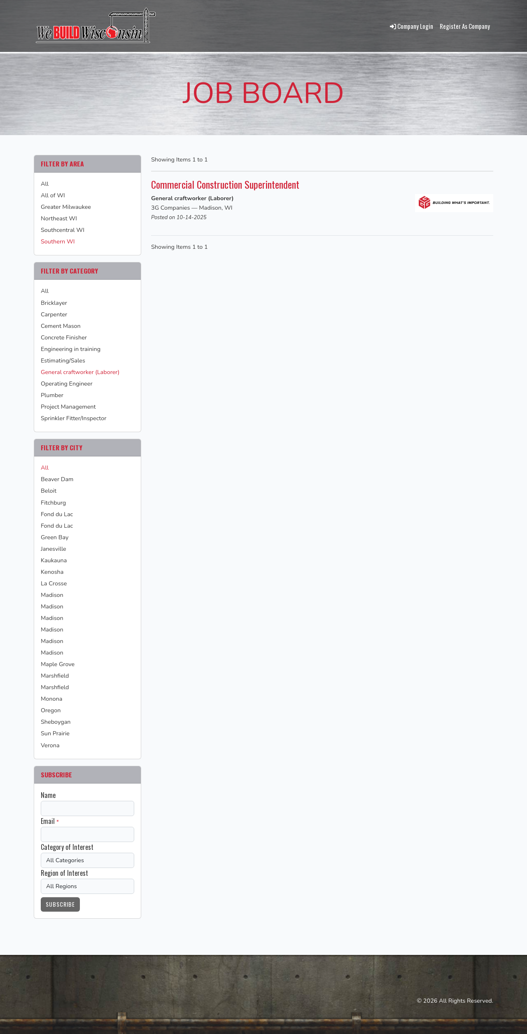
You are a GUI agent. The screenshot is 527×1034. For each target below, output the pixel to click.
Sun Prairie (55, 733)
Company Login (411, 25)
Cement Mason (61, 326)
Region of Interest (64, 873)
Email (48, 821)
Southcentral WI (62, 230)
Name (48, 795)
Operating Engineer (67, 383)
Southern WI (58, 241)
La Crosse (54, 583)
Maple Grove (58, 664)
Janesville (53, 549)
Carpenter (54, 314)
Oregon (51, 710)
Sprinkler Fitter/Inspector (73, 418)
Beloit (48, 491)
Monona (51, 699)
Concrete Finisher (64, 337)
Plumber (52, 395)
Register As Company (465, 25)
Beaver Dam (57, 479)
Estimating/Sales (63, 360)
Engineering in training (70, 349)
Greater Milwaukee (66, 207)
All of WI (53, 195)
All (45, 184)
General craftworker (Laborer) (80, 372)
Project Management (68, 406)
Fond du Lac (57, 514)
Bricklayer (54, 303)
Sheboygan (56, 722)
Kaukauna (54, 560)
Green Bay (54, 537)
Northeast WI (59, 218)
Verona (50, 745)
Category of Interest (67, 847)
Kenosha (52, 572)
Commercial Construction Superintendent (230, 184)
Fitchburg (53, 502)
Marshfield (55, 675)
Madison (52, 595)
